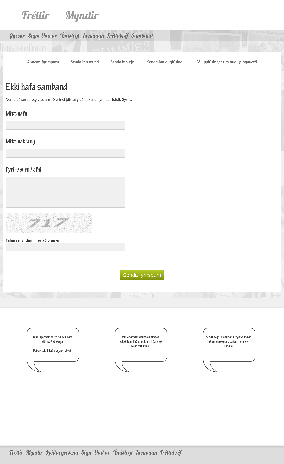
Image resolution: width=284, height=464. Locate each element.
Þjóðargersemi (62, 448)
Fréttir (35, 15)
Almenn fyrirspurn (43, 61)
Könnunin (93, 35)
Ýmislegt (70, 35)
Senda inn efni (122, 61)
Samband (142, 35)
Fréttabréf (117, 35)
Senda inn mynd (85, 61)
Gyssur (17, 35)
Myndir (82, 15)
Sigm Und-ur (42, 35)
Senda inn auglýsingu (166, 61)
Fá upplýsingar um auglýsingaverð (226, 61)
